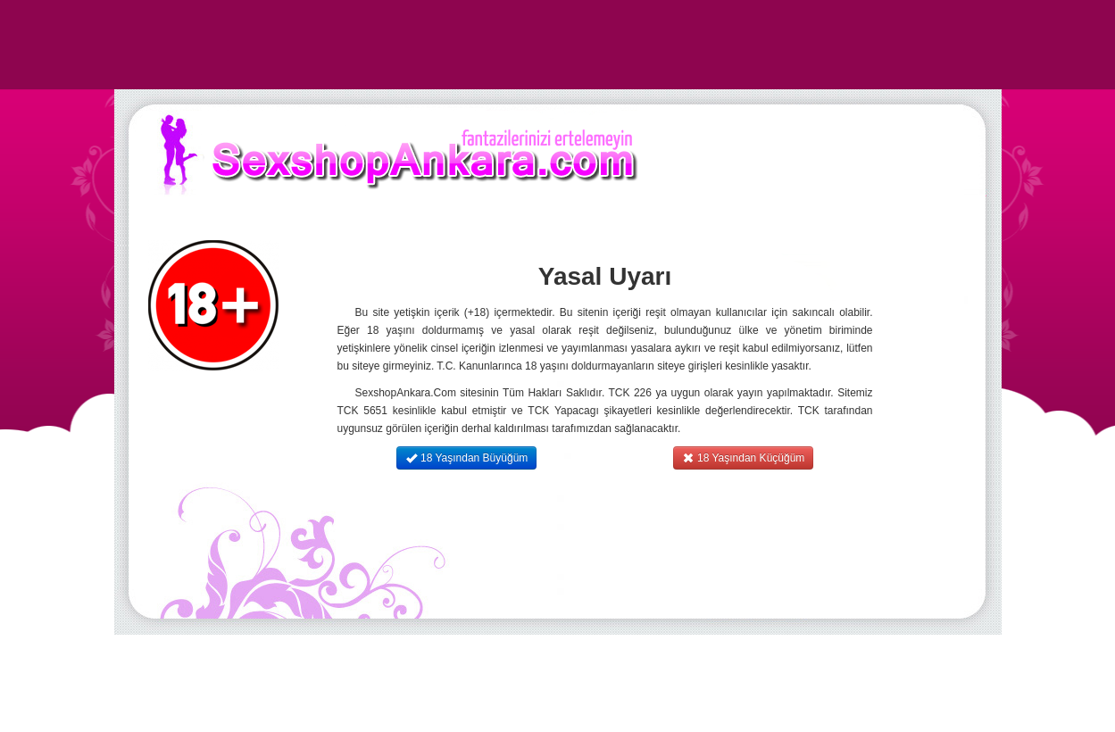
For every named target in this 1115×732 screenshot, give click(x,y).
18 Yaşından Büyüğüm (466, 458)
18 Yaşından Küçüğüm (743, 458)
